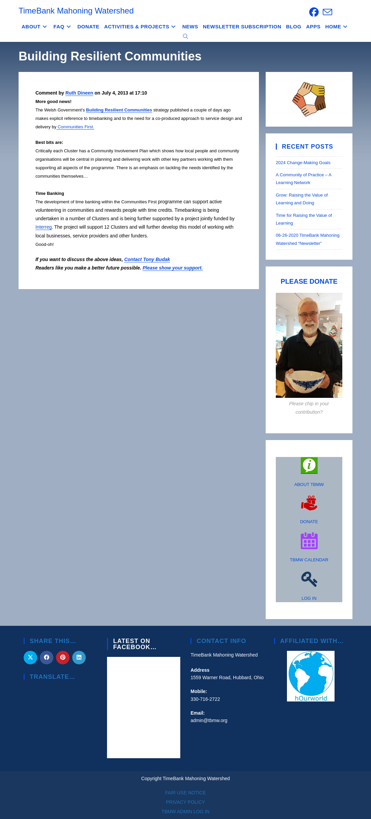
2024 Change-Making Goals (303, 162)
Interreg (43, 227)
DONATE (309, 521)
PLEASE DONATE (309, 281)
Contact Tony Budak (147, 259)
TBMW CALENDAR (309, 559)
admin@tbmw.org (208, 720)
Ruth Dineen (79, 93)
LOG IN (309, 598)
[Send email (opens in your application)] (326, 12)
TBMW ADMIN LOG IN (185, 811)
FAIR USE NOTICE (185, 792)
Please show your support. (172, 268)
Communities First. (75, 126)
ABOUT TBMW (309, 484)
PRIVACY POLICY (185, 802)
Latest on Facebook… (135, 644)
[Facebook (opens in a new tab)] (314, 12)
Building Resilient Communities (119, 109)
